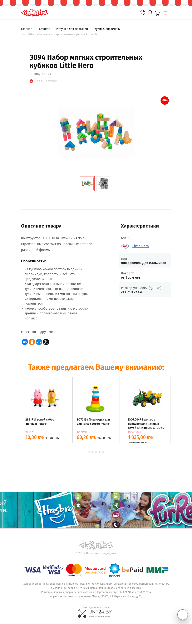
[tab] (87, 184)
